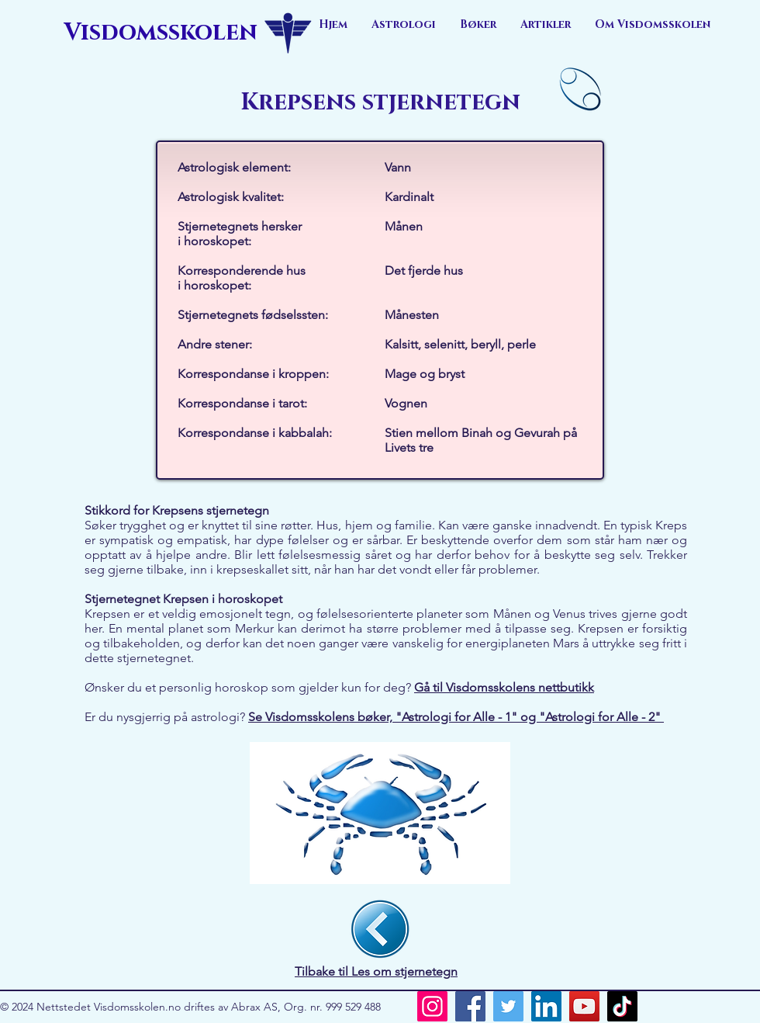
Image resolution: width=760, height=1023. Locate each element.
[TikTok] (622, 1006)
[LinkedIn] (546, 1006)
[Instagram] (432, 1006)
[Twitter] (508, 1006)
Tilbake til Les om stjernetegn (376, 971)
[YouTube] (584, 1006)
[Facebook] (470, 1006)
